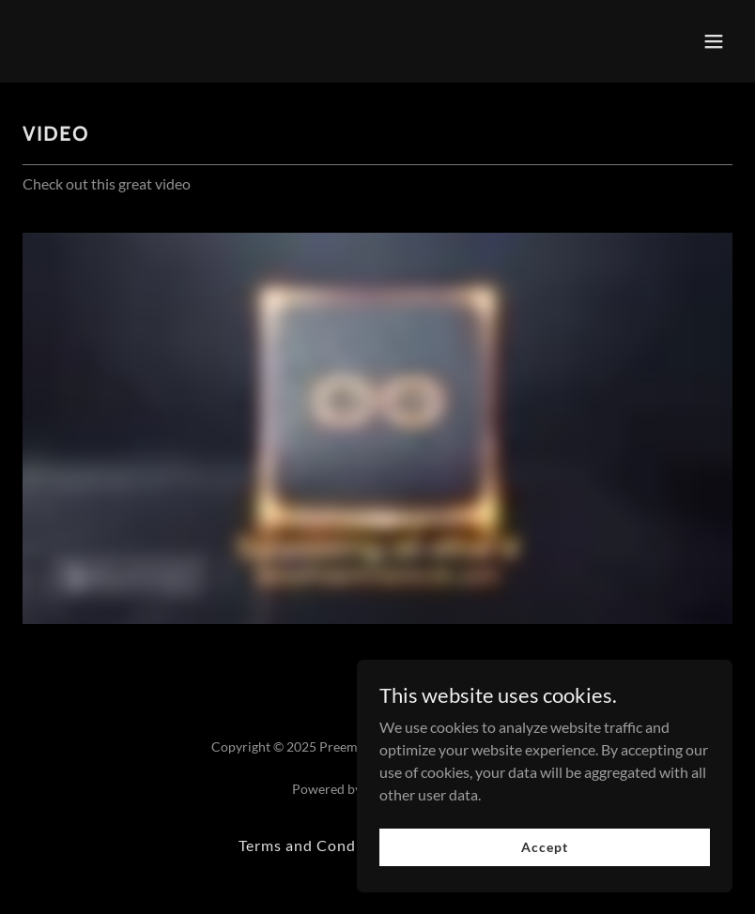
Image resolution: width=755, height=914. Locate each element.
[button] (713, 41)
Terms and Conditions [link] (318, 845)
